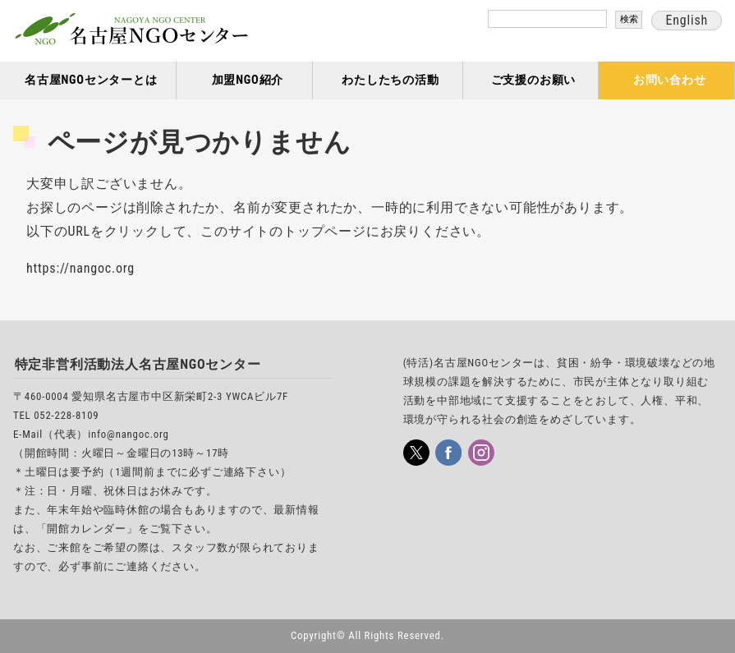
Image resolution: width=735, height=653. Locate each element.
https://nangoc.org (80, 268)
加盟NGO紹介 (248, 80)
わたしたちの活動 (390, 80)
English (686, 20)
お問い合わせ (669, 80)
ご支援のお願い (534, 80)
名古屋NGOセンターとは (91, 80)
